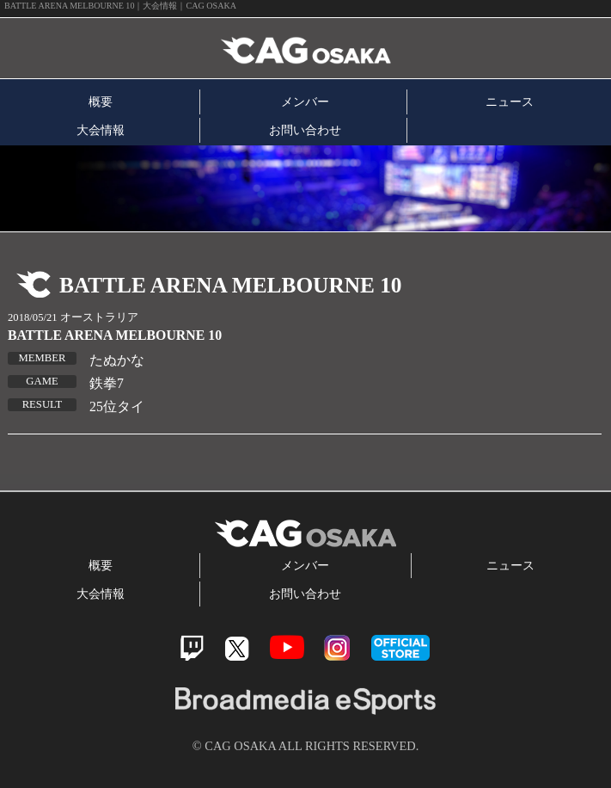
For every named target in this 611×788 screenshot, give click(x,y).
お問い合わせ (305, 130)
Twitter (236, 648)
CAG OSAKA (200, 48)
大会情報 (100, 130)
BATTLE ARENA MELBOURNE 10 (115, 335)
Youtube (287, 647)
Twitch (192, 648)
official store (400, 648)
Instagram (337, 648)
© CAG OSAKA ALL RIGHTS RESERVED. (305, 746)
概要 (101, 101)
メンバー (305, 101)
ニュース (510, 101)
